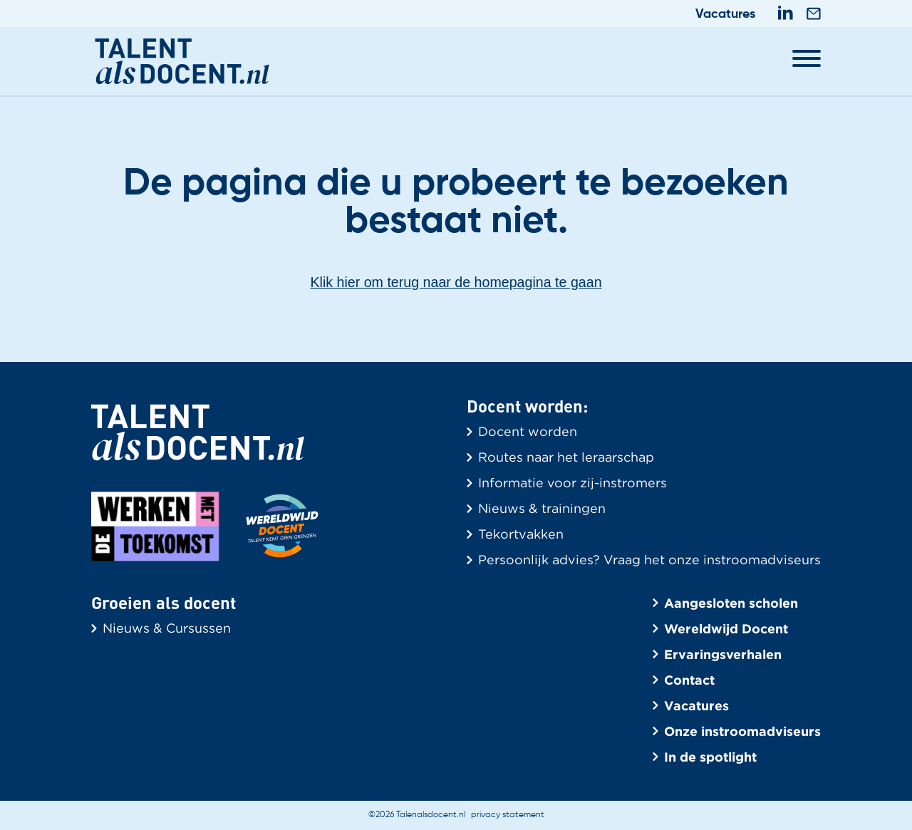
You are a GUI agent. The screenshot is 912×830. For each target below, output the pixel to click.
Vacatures (725, 14)
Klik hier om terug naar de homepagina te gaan (456, 283)
